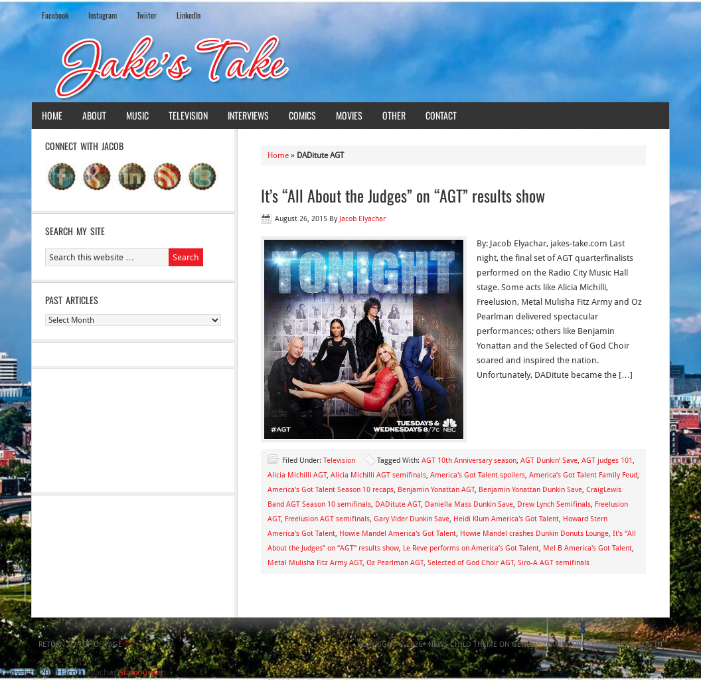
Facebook (55, 15)
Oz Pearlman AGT (395, 562)
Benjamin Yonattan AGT (436, 489)
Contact (441, 115)
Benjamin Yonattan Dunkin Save (530, 489)
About (94, 115)
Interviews (248, 115)
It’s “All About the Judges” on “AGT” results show (403, 195)
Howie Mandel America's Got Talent (397, 533)
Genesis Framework (548, 644)
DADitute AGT (398, 504)
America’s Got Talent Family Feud (583, 475)
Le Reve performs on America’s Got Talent (471, 548)
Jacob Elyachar (362, 218)
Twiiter (147, 15)
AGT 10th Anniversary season (469, 460)
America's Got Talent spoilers (477, 475)
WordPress (612, 644)
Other (394, 115)
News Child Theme (462, 644)
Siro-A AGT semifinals (553, 562)
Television (188, 115)
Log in (650, 644)
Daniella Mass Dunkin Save (469, 504)
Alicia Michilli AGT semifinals (378, 475)
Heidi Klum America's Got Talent (506, 519)
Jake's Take (350, 65)
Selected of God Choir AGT (471, 562)
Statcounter (141, 672)
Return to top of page (80, 644)
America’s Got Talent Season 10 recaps (331, 489)
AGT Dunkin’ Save (549, 460)
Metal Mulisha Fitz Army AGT (315, 562)
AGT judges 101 (607, 460)
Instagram (102, 15)
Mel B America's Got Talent (587, 548)
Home (52, 115)
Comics (302, 115)
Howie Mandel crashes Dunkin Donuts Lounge (534, 533)
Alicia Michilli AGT (297, 475)
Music (137, 115)
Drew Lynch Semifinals (554, 504)
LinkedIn (188, 15)
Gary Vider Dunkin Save (411, 519)
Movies (349, 115)
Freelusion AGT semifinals (327, 519)
